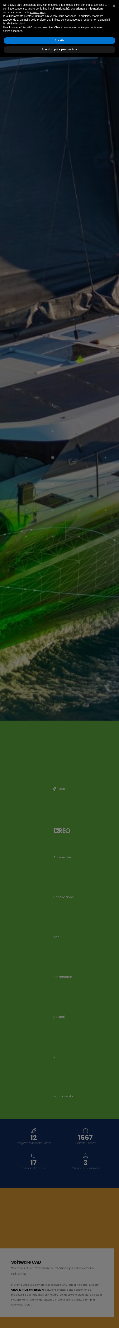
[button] (114, 1277)
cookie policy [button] (37, 1283)
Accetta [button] (59, 1311)
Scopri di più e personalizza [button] (59, 1320)
